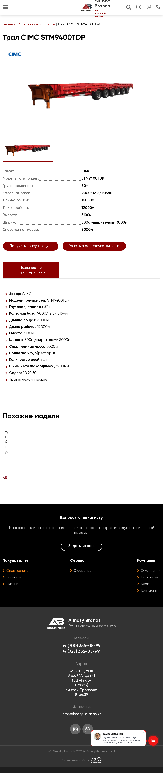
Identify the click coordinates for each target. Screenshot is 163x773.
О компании (149, 575)
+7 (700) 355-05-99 (81, 650)
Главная (9, 24)
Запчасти (15, 582)
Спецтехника (30, 24)
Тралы (50, 24)
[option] (81, 92)
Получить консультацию (31, 249)
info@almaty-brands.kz (81, 719)
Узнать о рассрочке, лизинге (94, 249)
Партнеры (148, 582)
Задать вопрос (81, 551)
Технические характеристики (29, 273)
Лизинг (12, 589)
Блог (143, 589)
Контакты (147, 595)
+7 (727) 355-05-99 (81, 657)
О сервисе (82, 575)
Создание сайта (75, 766)
